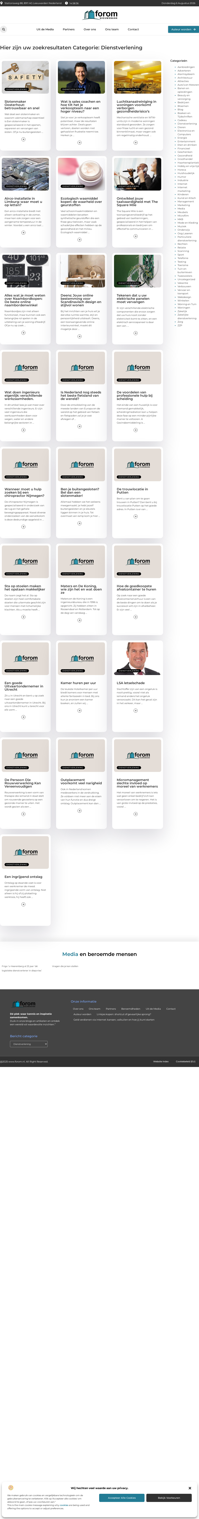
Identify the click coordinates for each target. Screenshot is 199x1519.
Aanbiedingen (186, 67)
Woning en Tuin (187, 304)
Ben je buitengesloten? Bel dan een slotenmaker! (80, 492)
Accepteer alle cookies (122, 1497)
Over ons (90, 29)
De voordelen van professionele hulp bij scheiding (135, 395)
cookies (64, 1505)
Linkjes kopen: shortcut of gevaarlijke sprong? (124, 1014)
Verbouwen (184, 286)
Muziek (182, 226)
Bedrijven (183, 102)
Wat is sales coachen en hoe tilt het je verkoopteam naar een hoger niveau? (80, 106)
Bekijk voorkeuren (169, 1497)
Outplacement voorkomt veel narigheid (81, 781)
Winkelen (183, 300)
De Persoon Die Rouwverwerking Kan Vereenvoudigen (23, 783)
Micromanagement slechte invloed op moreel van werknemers (137, 783)
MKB (180, 219)
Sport (181, 254)
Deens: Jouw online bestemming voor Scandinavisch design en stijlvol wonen (81, 300)
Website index (158, 1061)
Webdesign (184, 297)
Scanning (183, 251)
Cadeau (182, 120)
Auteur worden (82, 1014)
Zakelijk (182, 311)
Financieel (184, 148)
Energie (182, 137)
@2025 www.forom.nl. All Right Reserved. (24, 1061)
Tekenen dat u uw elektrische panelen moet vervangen (133, 298)
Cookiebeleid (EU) (184, 1061)
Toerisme (183, 265)
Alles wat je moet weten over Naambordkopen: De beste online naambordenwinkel (25, 300)
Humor (182, 176)
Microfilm (183, 215)
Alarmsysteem (186, 74)
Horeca (182, 169)
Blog (180, 109)
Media (181, 208)
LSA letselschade (131, 683)
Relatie (182, 247)
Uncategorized (186, 279)
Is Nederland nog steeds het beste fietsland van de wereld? (81, 395)
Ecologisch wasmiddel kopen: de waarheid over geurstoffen (81, 202)
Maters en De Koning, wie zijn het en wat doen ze (81, 589)
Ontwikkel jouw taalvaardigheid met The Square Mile (137, 202)
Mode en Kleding (188, 222)
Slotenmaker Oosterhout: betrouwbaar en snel (22, 105)
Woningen (184, 307)
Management (186, 201)
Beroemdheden (130, 1008)
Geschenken (185, 151)
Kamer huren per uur (78, 683)
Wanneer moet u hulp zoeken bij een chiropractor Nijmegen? (24, 492)
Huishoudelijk (186, 173)
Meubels (183, 212)
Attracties (183, 81)
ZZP (180, 325)
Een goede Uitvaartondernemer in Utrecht (24, 686)
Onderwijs (184, 229)
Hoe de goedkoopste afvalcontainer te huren (136, 587)
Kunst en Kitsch (187, 198)
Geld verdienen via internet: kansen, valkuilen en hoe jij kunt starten (114, 1019)
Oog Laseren (185, 233)
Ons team (112, 29)
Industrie (183, 180)
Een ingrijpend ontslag (23, 877)
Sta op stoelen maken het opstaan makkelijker (25, 587)
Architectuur (185, 77)
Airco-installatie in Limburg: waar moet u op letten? (23, 202)
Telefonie (183, 258)
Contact (133, 29)
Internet (182, 183)
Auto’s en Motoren (188, 84)
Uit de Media (45, 29)
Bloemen (183, 106)
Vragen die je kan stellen (65, 966)
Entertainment (186, 141)
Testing (182, 261)
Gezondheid (185, 155)
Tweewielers (185, 275)
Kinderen (183, 194)
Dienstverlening (16, 89)
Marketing (184, 205)
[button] (190, 1488)
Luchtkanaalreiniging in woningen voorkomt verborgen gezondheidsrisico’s (136, 106)
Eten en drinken (187, 144)
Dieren (182, 127)
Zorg (180, 321)
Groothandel (185, 159)
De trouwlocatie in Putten (132, 490)
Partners (69, 29)
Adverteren (184, 70)
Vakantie (183, 282)
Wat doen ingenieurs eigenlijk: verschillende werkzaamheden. (23, 395)
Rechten (183, 243)
